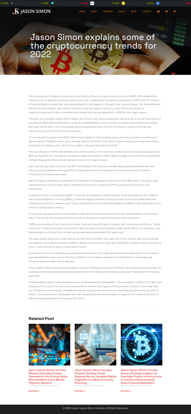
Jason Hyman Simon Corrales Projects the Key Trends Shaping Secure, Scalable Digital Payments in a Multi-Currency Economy (95, 376)
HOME (82, 11)
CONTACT (146, 11)
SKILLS (122, 11)
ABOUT (94, 11)
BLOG (133, 11)
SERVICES (108, 11)
